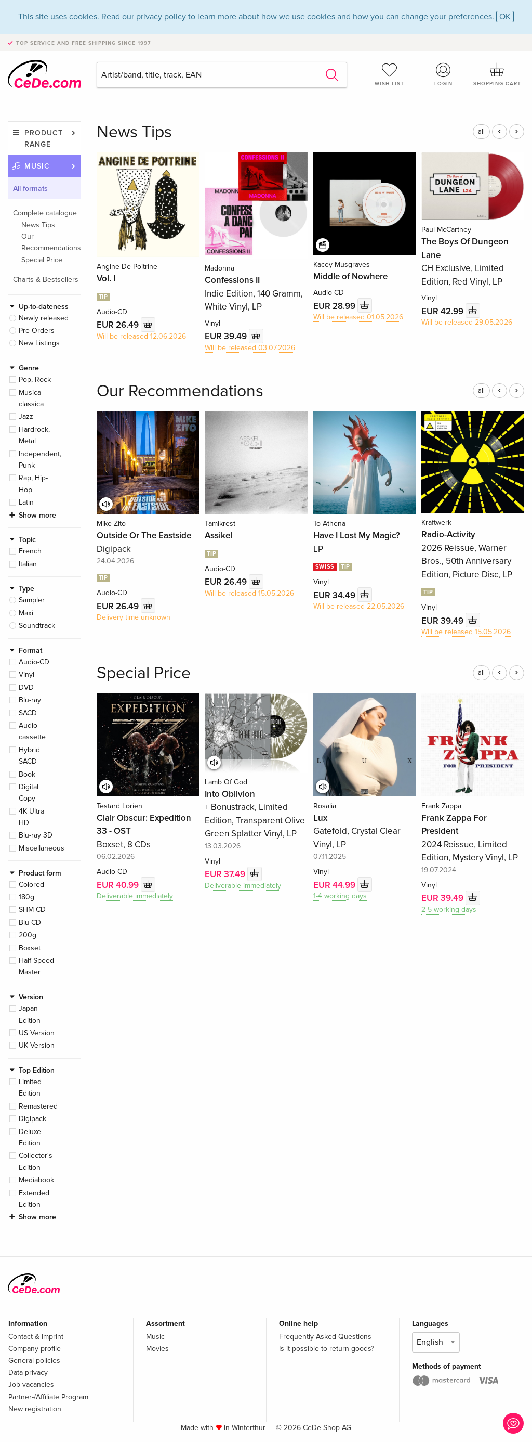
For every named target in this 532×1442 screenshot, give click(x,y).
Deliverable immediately (135, 896)
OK (505, 16)
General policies (34, 1360)
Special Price (41, 259)
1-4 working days (340, 896)
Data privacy (28, 1372)
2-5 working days (448, 909)
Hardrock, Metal (34, 435)
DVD (26, 687)
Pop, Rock (35, 379)
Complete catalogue (45, 213)
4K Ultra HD (31, 817)
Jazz (26, 416)
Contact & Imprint (35, 1336)
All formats (30, 188)
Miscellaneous (41, 848)
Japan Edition (30, 1014)
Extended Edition (34, 1199)
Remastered (38, 1106)
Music (37, 166)
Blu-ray (30, 700)
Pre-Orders (37, 330)
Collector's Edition (35, 1161)
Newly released (44, 318)
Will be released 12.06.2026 (141, 336)
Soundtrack (37, 625)
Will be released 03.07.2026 (250, 347)
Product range (43, 138)
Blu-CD (30, 922)
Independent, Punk (40, 459)
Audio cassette (32, 731)
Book (27, 774)
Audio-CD (34, 662)
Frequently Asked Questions (325, 1336)
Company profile (34, 1348)
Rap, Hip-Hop (33, 483)
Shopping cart (497, 74)
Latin (26, 502)
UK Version (37, 1045)
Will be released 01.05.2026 (358, 317)
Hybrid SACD (29, 755)
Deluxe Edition (30, 1137)
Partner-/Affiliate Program (48, 1397)
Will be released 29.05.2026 (466, 322)
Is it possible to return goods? (326, 1348)
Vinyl (26, 674)
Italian (28, 564)
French (30, 551)
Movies (157, 1348)
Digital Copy (28, 792)
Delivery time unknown (133, 617)
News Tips (38, 225)
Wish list (390, 74)
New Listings (39, 343)
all (481, 131)
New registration (34, 1409)
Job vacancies (31, 1384)
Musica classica (31, 398)
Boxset (30, 948)
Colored (31, 884)
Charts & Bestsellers (45, 279)
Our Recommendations (51, 242)
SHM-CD (32, 909)
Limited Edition (30, 1087)
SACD (28, 713)
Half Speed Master (36, 966)
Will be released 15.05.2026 (249, 593)
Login (443, 74)
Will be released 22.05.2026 (358, 606)
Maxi (26, 613)
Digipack (32, 1118)
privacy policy (161, 16)
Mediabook (36, 1180)
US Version (37, 1032)
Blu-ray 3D (35, 835)
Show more (37, 515)
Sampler (32, 600)
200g (27, 935)
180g (26, 897)
